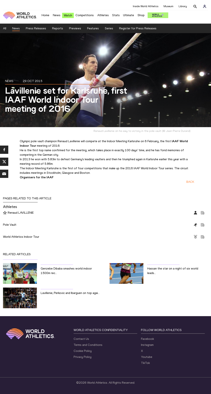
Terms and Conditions (88, 345)
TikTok (145, 363)
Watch (68, 15)
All (4, 28)
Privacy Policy (82, 357)
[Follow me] (5, 213)
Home (45, 15)
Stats (116, 15)
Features (93, 28)
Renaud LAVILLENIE (21, 212)
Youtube (146, 357)
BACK (190, 182)
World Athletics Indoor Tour (21, 236)
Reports (57, 28)
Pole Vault (9, 224)
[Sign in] (204, 6)
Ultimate (128, 15)
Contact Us (81, 339)
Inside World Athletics (145, 6)
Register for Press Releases (137, 28)
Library (183, 6)
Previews (75, 28)
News (56, 15)
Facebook (147, 339)
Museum (168, 6)
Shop (141, 15)
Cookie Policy (83, 351)
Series (109, 28)
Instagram (147, 345)
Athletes (103, 15)
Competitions (84, 15)
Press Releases (36, 28)
